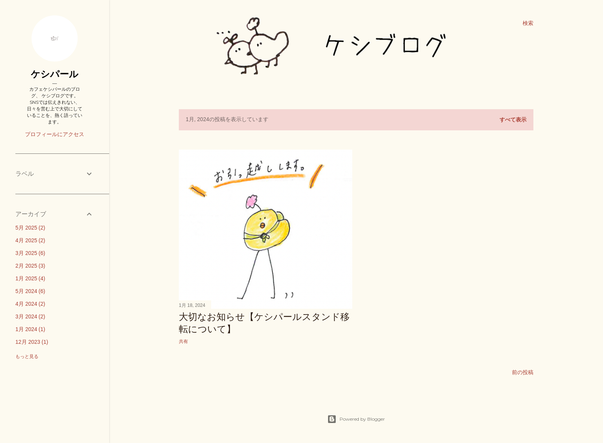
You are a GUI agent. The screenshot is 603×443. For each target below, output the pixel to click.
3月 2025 (30, 253)
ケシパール (54, 74)
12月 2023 (31, 342)
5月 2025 (30, 228)
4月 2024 (30, 304)
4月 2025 (30, 240)
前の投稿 (522, 372)
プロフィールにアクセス (54, 134)
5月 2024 (30, 291)
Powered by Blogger (356, 419)
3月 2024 (30, 316)
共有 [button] (183, 341)
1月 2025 (30, 278)
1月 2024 (30, 329)
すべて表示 (513, 119)
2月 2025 (30, 266)
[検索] (528, 23)
